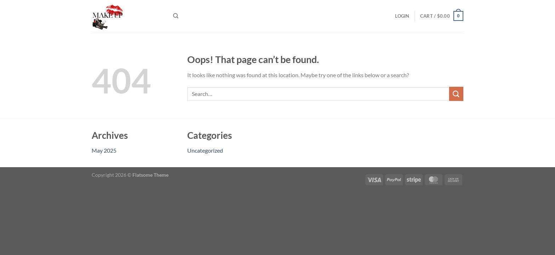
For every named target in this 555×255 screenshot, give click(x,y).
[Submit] (456, 94)
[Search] (175, 16)
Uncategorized (205, 150)
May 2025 (104, 150)
